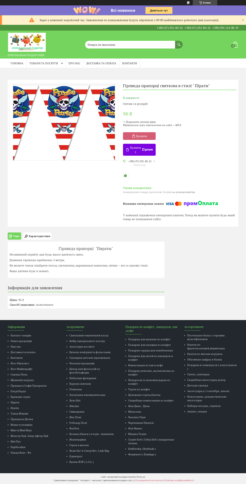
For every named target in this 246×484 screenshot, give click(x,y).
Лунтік (15, 408)
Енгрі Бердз (18, 391)
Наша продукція (21, 341)
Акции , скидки (197, 411)
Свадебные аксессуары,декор (206, 380)
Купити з (141, 149)
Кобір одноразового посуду (87, 341)
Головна (17, 63)
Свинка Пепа (19, 374)
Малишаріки (77, 439)
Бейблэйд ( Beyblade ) (142, 449)
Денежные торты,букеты (144, 395)
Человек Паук (137, 417)
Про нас (74, 63)
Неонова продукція (82, 363)
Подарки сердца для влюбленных (150, 350)
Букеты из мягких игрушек (205, 354)
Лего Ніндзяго (20, 363)
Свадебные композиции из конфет (151, 400)
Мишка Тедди (137, 434)
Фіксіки (74, 406)
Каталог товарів (21, 335)
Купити (141, 136)
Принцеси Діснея (22, 419)
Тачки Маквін (19, 413)
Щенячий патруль (22, 380)
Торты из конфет (139, 389)
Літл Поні (75, 417)
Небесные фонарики (82, 378)
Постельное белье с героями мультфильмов (206, 337)
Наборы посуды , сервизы (204, 406)
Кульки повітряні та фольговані (90, 352)
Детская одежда (197, 385)
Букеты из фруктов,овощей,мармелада (206, 346)
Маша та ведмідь (22, 424)
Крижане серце (20, 397)
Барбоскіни (18, 447)
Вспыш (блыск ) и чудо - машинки (91, 434)
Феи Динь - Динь (139, 406)
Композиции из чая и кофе (145, 365)
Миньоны (134, 411)
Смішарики (76, 411)
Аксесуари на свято (82, 346)
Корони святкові (80, 383)
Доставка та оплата (101, 63)
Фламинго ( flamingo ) (142, 454)
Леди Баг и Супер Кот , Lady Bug (89, 450)
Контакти (129, 63)
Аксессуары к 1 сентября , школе (208, 391)
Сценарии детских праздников (89, 357)
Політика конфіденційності (179, 480)
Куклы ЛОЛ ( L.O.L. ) (81, 462)
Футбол (74, 428)
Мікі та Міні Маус (21, 430)
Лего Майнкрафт (21, 369)
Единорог (75, 456)
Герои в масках (79, 445)
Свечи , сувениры (198, 374)
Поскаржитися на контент (149, 480)
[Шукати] (179, 43)
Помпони (75, 389)
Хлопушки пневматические (87, 395)
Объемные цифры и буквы (204, 359)
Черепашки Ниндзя (141, 423)
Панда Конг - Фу (21, 452)
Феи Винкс (135, 428)
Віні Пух (16, 441)
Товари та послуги (43, 63)
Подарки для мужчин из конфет (149, 339)
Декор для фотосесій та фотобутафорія (84, 370)
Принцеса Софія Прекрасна (29, 385)
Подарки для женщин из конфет (149, 345)
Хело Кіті (74, 400)
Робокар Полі (78, 423)
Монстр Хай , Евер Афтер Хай (29, 436)
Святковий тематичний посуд (88, 335)
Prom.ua (141, 476)
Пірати (15, 402)
